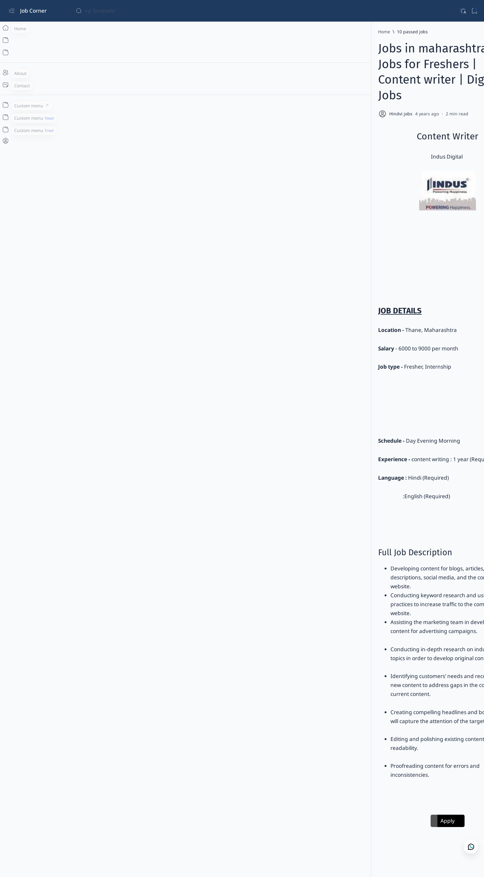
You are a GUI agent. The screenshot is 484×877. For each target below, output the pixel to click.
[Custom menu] (11, 105)
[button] (276, 791)
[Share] (382, 82)
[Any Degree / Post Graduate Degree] (190, 791)
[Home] (11, 28)
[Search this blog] (122, 10)
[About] (11, 72)
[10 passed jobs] (149, 32)
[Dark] (462, 11)
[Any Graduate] (247, 791)
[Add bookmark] (366, 82)
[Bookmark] (474, 11)
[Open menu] (11, 11)
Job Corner (34, 10)
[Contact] (11, 85)
